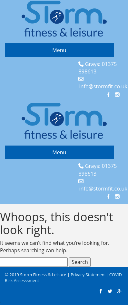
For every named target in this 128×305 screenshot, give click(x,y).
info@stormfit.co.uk (103, 86)
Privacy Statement (88, 275)
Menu (59, 50)
